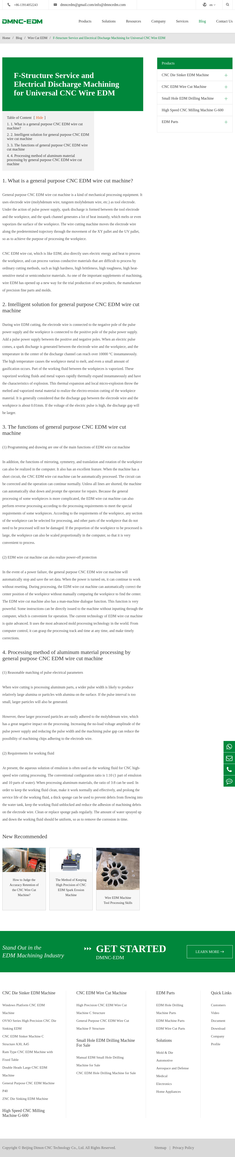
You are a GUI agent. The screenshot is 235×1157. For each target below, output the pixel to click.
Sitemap (160, 1148)
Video (215, 1013)
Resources (133, 21)
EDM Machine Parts (170, 1021)
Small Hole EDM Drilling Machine (188, 98)
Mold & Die (164, 1052)
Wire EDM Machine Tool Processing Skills (118, 900)
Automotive (164, 1060)
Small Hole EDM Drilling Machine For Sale (105, 1043)
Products (84, 21)
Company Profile (217, 1040)
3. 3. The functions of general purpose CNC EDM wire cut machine (47, 147)
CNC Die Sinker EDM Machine (185, 75)
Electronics (164, 1084)
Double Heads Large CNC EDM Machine (24, 1071)
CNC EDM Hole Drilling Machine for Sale (106, 1073)
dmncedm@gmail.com (77, 5)
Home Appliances (168, 1091)
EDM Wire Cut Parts (170, 1028)
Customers (218, 1005)
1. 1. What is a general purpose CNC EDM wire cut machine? (45, 126)
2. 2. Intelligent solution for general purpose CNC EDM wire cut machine (48, 137)
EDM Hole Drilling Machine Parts (169, 1009)
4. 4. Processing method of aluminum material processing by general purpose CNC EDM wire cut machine (44, 160)
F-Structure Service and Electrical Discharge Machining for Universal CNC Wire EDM (109, 38)
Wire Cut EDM (38, 38)
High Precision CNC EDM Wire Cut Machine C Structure (101, 1009)
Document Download (218, 1024)
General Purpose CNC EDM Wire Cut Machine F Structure (102, 1024)
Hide (39, 118)
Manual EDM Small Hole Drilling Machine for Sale (100, 1061)
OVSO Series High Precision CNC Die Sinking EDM (29, 1024)
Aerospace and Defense (172, 1068)
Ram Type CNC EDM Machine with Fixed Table (27, 1056)
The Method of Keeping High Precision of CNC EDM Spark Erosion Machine (71, 887)
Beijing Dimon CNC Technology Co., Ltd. (53, 1148)
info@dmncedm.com (110, 5)
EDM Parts (170, 122)
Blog (202, 21)
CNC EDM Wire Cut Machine (184, 87)
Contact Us (224, 21)
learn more (210, 952)
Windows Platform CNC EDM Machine (23, 1009)
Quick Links (221, 993)
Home (6, 38)
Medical (162, 1076)
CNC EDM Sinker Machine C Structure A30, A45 (23, 1040)
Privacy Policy (183, 1148)
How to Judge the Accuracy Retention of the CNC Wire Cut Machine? (24, 887)
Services (182, 21)
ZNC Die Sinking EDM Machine (25, 1099)
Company (158, 21)
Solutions (108, 21)
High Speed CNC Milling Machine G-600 (193, 110)
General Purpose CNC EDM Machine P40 (28, 1087)
